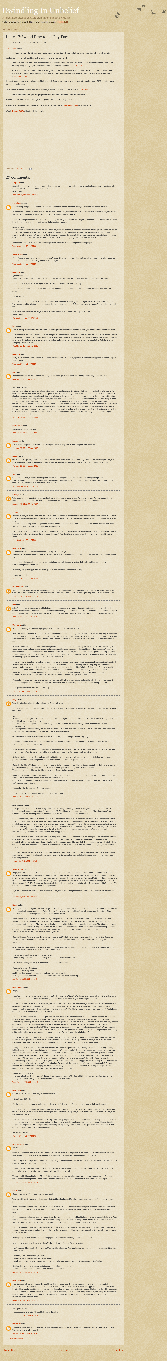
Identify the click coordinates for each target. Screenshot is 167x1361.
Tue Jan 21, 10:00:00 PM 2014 (25, 1315)
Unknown (16, 548)
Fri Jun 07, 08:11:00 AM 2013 (24, 691)
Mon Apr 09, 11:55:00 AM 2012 (25, 433)
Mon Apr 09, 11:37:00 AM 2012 (25, 417)
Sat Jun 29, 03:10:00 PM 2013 (24, 897)
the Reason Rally (70, 105)
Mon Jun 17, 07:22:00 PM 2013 (25, 797)
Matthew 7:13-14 (20, 76)
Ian (13, 326)
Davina (15, 441)
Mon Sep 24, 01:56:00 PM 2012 (25, 540)
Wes (14, 474)
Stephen (16, 183)
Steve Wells (20, 169)
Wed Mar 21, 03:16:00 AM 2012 (25, 246)
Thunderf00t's (18, 111)
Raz (14, 372)
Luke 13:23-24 (76, 66)
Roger (15, 699)
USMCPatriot (18, 987)
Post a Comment (16, 1339)
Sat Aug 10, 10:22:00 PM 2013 (25, 1272)
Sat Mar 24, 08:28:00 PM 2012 (25, 318)
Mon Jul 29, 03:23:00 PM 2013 (25, 1182)
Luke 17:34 (11, 48)
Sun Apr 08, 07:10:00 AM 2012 (25, 379)
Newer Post (9, 1350)
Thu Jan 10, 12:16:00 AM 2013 (25, 596)
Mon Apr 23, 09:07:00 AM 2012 (25, 466)
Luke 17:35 (83, 90)
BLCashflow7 (18, 587)
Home (64, 1350)
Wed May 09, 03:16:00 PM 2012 (25, 486)
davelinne (16, 203)
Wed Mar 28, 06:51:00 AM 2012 (25, 364)
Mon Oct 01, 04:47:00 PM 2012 (25, 578)
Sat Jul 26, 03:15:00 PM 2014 (24, 1333)
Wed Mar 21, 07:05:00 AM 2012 (25, 264)
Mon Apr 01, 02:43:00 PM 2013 (25, 617)
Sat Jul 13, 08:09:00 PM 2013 (24, 979)
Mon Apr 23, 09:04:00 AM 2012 (25, 448)
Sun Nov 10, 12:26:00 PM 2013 (25, 1300)
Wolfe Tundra (18, 869)
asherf (15, 512)
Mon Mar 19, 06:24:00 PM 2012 (25, 195)
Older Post (118, 1350)
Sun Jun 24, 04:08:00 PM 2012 (25, 504)
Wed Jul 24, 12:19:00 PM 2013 (25, 1082)
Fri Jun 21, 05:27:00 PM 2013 (24, 861)
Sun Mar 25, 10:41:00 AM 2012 (25, 346)
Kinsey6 (15, 494)
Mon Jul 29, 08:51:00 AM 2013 (25, 1136)
